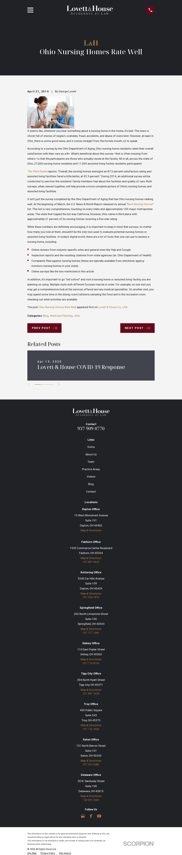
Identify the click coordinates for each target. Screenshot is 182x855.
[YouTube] (99, 816)
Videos (91, 476)
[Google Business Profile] (83, 816)
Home (91, 447)
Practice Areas (91, 469)
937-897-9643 (91, 562)
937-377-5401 (91, 632)
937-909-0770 (91, 428)
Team (91, 461)
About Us (91, 454)
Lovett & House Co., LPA (112, 307)
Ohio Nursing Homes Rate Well (57, 307)
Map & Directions (91, 530)
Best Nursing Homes (140, 204)
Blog (46, 315)
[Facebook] (91, 816)
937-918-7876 (91, 597)
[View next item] (59, 384)
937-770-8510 (91, 663)
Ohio (77, 315)
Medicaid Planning (61, 315)
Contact (91, 491)
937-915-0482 (91, 764)
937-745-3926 (91, 729)
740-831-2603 (91, 800)
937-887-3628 (91, 693)
